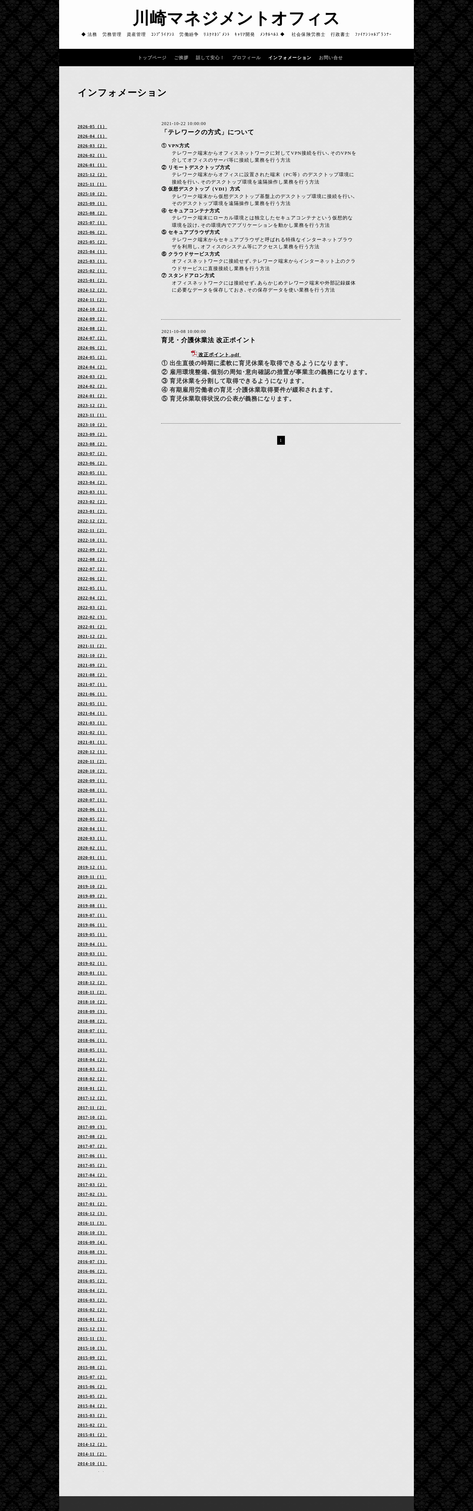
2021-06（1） (92, 694)
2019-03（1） (92, 953)
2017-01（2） (92, 1204)
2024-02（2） (92, 386)
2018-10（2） (92, 1001)
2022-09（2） (92, 549)
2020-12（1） (92, 751)
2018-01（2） (92, 1088)
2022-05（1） (92, 588)
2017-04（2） (92, 1175)
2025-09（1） (92, 203)
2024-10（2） (92, 309)
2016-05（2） (92, 1280)
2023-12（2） (92, 405)
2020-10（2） (92, 771)
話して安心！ (210, 57)
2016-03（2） (92, 1300)
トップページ (152, 57)
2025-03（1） (92, 261)
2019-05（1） (92, 934)
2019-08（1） (92, 905)
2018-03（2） (92, 1069)
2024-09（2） (92, 319)
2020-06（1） (92, 809)
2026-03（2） (92, 145)
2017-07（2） (92, 1146)
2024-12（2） (92, 290)
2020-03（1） (92, 838)
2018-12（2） (92, 982)
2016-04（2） (92, 1290)
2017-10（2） (92, 1117)
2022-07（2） (92, 569)
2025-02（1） (92, 270)
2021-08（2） (92, 674)
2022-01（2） (92, 626)
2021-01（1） (92, 742)
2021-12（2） (92, 636)
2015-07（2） (92, 1377)
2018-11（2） (92, 992)
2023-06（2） (92, 463)
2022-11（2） (92, 530)
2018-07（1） (92, 1030)
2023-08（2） (92, 444)
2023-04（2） (92, 482)
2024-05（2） (92, 357)
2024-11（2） (92, 299)
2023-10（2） (92, 424)
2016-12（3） (92, 1213)
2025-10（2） (92, 193)
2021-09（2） (92, 665)
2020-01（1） (92, 857)
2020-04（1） (92, 828)
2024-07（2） (92, 338)
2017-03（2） (92, 1184)
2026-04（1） (92, 136)
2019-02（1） (92, 963)
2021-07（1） (92, 684)
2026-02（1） (92, 155)
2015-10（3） (92, 1348)
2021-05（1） (92, 703)
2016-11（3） (92, 1223)
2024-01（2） (92, 395)
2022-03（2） (92, 607)
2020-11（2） (92, 761)
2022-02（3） (92, 617)
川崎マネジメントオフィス (236, 18)
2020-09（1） (92, 780)
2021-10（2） (92, 655)
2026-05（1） (92, 126)
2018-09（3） (92, 1011)
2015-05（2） (92, 1396)
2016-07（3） (92, 1261)
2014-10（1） (92, 1463)
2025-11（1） (92, 184)
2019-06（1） (92, 925)
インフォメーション (290, 57)
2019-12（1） (92, 867)
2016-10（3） (92, 1232)
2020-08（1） (92, 790)
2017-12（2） (92, 1098)
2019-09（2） (92, 896)
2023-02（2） (92, 501)
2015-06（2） (92, 1386)
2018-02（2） (92, 1078)
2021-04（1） (92, 713)
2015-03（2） (92, 1415)
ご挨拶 (181, 57)
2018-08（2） (92, 1021)
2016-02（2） (92, 1309)
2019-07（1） (92, 915)
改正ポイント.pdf (218, 354)
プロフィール (246, 57)
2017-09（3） (92, 1127)
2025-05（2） (92, 242)
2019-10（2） (92, 886)
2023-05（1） (92, 472)
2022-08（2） (92, 559)
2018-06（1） (92, 1040)
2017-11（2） (92, 1107)
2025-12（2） (92, 174)
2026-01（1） (92, 165)
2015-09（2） (92, 1357)
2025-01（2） (92, 280)
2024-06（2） (92, 347)
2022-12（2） (92, 521)
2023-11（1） (92, 415)
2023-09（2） (92, 434)
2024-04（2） (92, 367)
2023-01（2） (92, 511)
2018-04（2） (92, 1059)
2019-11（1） (92, 876)
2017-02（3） (92, 1194)
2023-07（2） (92, 453)
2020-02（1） (92, 848)
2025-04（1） (92, 251)
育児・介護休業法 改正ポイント (208, 340)
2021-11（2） (92, 646)
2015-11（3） (92, 1338)
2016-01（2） (92, 1319)
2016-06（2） (92, 1271)
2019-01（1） (92, 973)
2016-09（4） (92, 1242)
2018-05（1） (92, 1050)
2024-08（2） (92, 328)
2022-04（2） (92, 597)
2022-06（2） (92, 578)
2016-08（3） (92, 1252)
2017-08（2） (92, 1136)
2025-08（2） (92, 213)
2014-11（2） (92, 1454)
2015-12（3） (92, 1329)
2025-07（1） (92, 222)
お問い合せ (331, 57)
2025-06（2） (92, 232)
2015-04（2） (92, 1406)
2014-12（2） (92, 1444)
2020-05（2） (92, 819)
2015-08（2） (92, 1367)
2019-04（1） (92, 944)
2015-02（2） (92, 1425)
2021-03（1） (92, 723)
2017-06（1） (92, 1155)
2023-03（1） (92, 492)
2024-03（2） (92, 376)
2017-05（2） (92, 1165)
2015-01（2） (92, 1434)
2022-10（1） (92, 540)
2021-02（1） (92, 732)
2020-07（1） (92, 799)
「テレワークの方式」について (207, 132)
